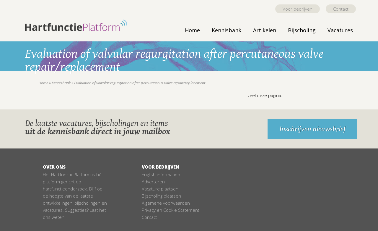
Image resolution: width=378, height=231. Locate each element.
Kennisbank (226, 30)
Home (192, 30)
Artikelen (264, 30)
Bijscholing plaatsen (161, 196)
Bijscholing (302, 30)
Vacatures (340, 30)
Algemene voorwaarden (166, 203)
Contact (340, 9)
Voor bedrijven (297, 9)
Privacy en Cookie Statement (170, 210)
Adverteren (153, 182)
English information (161, 174)
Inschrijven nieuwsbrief (312, 129)
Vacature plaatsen (160, 189)
